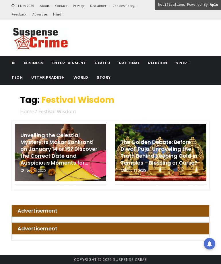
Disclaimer (98, 5)
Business (34, 63)
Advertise (39, 14)
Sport (183, 63)
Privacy (78, 5)
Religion (157, 63)
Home (27, 111)
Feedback (18, 14)
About (44, 5)
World (80, 77)
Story (104, 77)
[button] (209, 242)
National (129, 63)
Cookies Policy (124, 5)
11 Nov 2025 (22, 6)
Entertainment (69, 63)
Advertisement (37, 210)
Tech (17, 77)
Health (102, 63)
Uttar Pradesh (48, 77)
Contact (61, 5)
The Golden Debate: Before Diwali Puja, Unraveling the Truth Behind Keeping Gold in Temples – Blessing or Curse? (159, 152)
